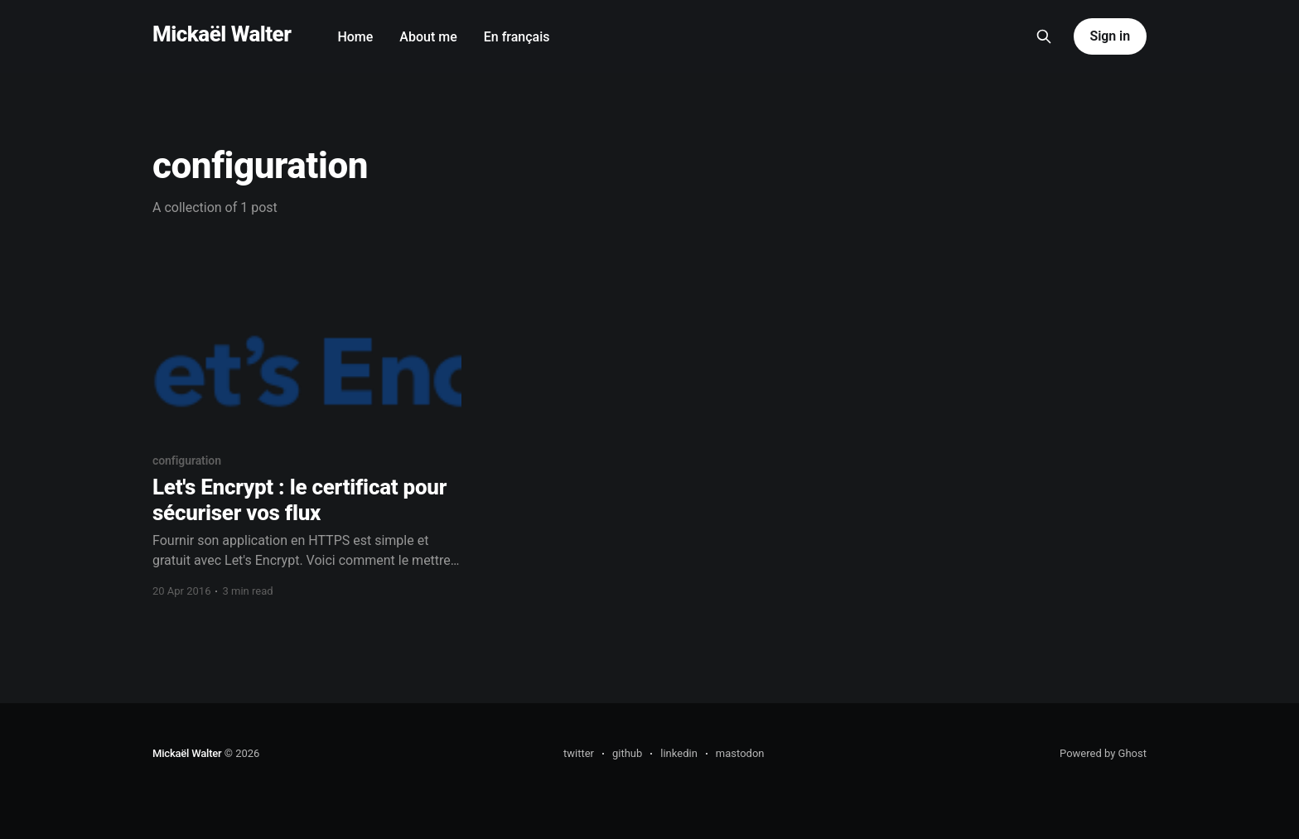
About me (427, 37)
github (627, 753)
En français (517, 37)
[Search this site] (1044, 36)
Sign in (1110, 36)
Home (355, 37)
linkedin (679, 753)
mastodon (740, 753)
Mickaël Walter (221, 34)
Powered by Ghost (1103, 753)
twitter (578, 753)
